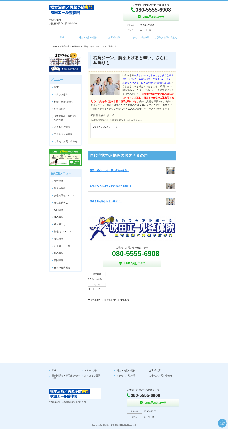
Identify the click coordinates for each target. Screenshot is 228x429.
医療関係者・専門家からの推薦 (65, 118)
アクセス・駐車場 (140, 37)
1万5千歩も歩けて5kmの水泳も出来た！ (111, 186)
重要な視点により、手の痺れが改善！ (109, 170)
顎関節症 (58, 260)
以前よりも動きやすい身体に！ (106, 201)
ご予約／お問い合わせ (166, 37)
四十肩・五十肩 (62, 246)
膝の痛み (58, 217)
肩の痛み (58, 253)
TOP (62, 37)
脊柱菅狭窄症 (61, 202)
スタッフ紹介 (61, 94)
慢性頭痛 (58, 238)
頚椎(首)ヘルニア (63, 231)
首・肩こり (60, 224)
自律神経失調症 (62, 267)
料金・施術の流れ (88, 37)
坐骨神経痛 (60, 188)
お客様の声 (114, 37)
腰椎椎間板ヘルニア (64, 195)
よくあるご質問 (62, 127)
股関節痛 (58, 210)
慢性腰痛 (58, 181)
